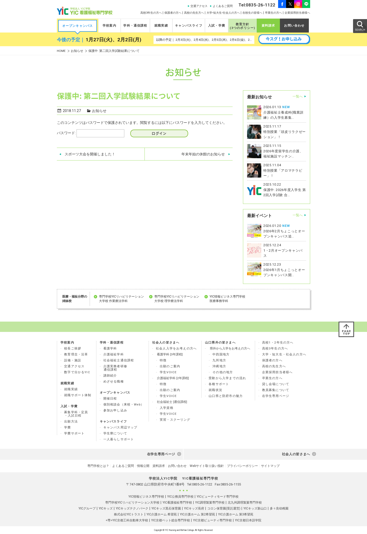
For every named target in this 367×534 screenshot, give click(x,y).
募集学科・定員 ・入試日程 (76, 413)
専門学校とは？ (98, 466)
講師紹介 (110, 375)
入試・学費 (216, 25)
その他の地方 (222, 372)
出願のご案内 (170, 366)
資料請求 (268, 25)
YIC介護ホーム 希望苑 (162, 514)
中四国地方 (221, 354)
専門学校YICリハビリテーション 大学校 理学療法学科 (176, 299)
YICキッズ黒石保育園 (166, 508)
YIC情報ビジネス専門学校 (146, 496)
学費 (67, 427)
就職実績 (161, 25)
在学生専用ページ (275, 396)
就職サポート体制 (77, 395)
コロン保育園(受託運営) (223, 508)
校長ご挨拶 (72, 348)
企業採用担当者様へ (297, 12)
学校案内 (109, 25)
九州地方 (219, 360)
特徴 (163, 360)
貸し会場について (275, 384)
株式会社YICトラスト (128, 514)
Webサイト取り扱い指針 (207, 466)
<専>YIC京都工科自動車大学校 (127, 520)
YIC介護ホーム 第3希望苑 (235, 514)
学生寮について (115, 433)
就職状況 (215, 390)
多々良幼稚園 (279, 508)
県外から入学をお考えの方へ (230, 348)
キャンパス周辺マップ (120, 427)
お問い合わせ (294, 25)
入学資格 (166, 408)
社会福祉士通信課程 (118, 360)
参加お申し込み (115, 410)
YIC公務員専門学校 (180, 496)
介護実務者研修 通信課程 (115, 367)
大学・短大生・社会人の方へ (284, 354)
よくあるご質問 (223, 6)
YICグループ (87, 508)
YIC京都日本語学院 (248, 520)
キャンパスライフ (188, 25)
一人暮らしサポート (118, 439)
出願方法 (71, 421)
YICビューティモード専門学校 (218, 496)
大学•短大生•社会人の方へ (223, 12)
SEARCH (359, 26)
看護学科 (110, 348)
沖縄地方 (219, 366)
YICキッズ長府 (194, 508)
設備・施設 (72, 360)
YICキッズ (106, 508)
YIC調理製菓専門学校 (210, 502)
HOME (61, 51)
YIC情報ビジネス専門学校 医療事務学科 (227, 299)
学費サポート (74, 433)
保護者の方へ (172, 12)
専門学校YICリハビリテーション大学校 (132, 502)
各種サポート (219, 384)
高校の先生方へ (194, 12)
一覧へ (298, 96)
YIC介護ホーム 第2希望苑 (197, 514)
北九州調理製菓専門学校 (245, 502)
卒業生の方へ (273, 12)
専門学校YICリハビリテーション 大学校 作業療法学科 (121, 299)
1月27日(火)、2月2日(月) (113, 40)
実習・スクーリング (175, 419)
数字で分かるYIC (77, 372)
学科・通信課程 (135, 25)
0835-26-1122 (202, 484)
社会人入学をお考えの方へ (176, 348)
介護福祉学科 (113, 354)
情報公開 (143, 466)
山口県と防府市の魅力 (226, 396)
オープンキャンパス (77, 26)
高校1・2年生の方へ (278, 342)
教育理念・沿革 (76, 354)
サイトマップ (270, 466)
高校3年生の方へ (151, 12)
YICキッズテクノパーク (132, 508)
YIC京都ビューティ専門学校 (212, 520)
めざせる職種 (113, 381)
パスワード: (90, 133)
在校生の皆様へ (252, 12)
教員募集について (275, 390)
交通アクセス (199, 6)
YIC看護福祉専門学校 (177, 502)
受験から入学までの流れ (227, 378)
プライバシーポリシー (242, 466)
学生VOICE (168, 372)
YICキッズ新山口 (255, 508)
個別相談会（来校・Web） (123, 404)
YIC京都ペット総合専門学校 (170, 520)
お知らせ (77, 51)
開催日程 (110, 398)
